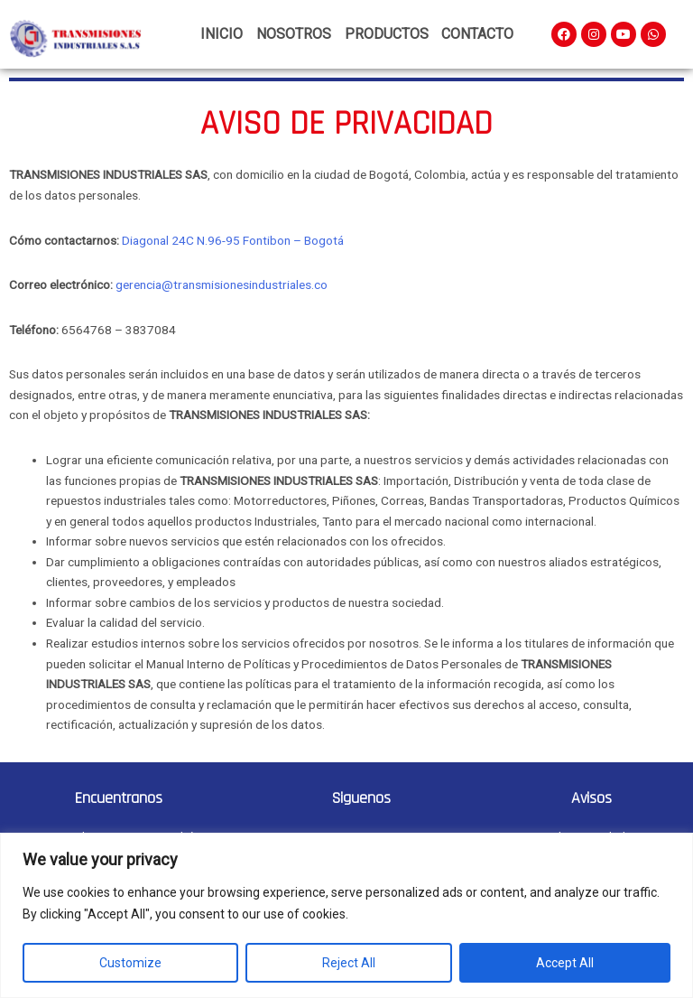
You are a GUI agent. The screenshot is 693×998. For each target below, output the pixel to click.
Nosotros (293, 33)
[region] (346, 915)
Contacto (477, 33)
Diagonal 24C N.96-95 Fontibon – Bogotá (233, 240)
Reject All (348, 963)
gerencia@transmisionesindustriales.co (222, 284)
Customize (130, 963)
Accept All (565, 963)
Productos (387, 33)
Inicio (221, 33)
